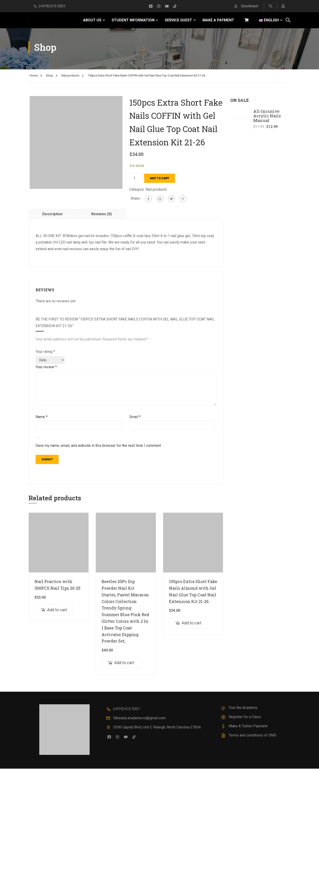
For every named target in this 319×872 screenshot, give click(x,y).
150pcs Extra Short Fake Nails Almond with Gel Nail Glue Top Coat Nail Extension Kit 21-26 (193, 591)
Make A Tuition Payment (244, 726)
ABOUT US (92, 20)
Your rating (45, 351)
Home (34, 75)
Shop (49, 75)
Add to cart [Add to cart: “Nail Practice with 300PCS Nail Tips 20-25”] (57, 609)
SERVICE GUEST (178, 20)
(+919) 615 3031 (49, 6)
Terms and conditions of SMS (248, 735)
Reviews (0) (101, 214)
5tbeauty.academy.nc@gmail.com (136, 718)
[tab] (52, 214)
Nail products (70, 75)
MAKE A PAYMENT (218, 20)
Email (135, 417)
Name (42, 417)
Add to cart (159, 178)
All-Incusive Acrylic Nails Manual (267, 116)
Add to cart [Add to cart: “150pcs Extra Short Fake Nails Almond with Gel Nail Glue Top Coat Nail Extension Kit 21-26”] (191, 622)
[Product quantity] (136, 178)
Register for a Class (241, 717)
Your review (46, 367)
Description (52, 214)
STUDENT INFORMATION (133, 20)
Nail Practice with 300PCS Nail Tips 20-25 (57, 585)
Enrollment (245, 6)
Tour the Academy (239, 707)
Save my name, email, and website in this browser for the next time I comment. (99, 445)
